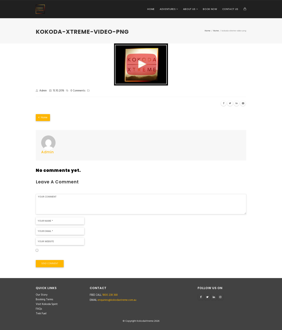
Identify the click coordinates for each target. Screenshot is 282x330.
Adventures (168, 9)
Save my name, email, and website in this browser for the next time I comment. (87, 256)
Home (151, 9)
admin (43, 91)
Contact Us (230, 9)
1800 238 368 (110, 295)
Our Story (41, 295)
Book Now (210, 9)
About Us (189, 9)
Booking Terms (44, 299)
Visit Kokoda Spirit (47, 304)
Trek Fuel (41, 313)
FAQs (39, 309)
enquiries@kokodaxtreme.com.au (117, 300)
